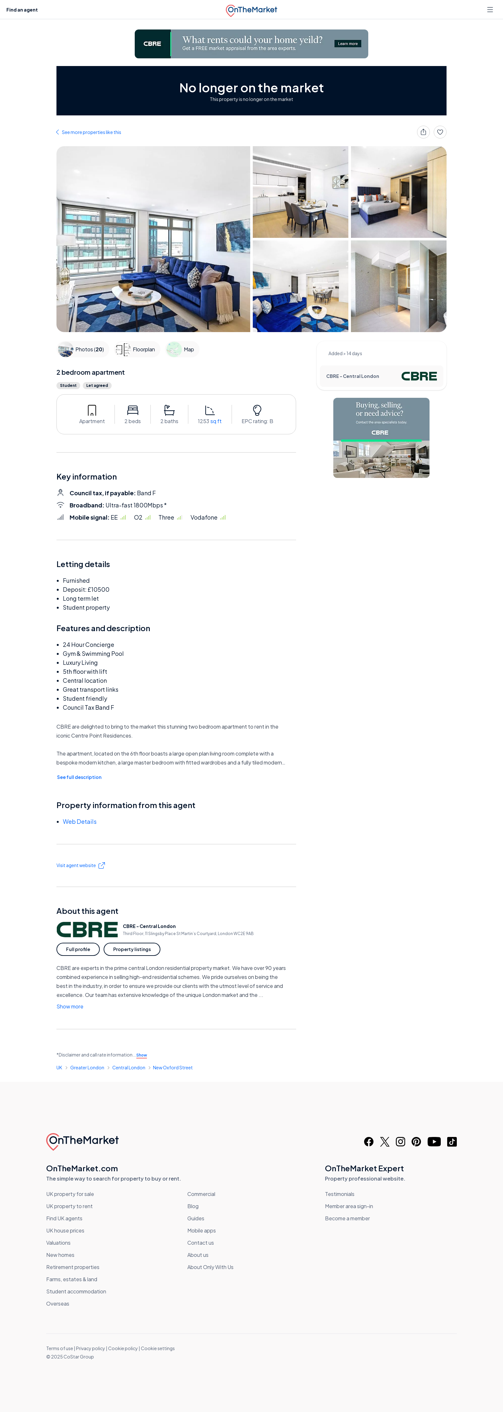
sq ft (216, 421)
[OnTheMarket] (251, 9)
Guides (195, 1218)
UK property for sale (70, 1194)
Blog (193, 1206)
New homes (60, 1254)
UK (59, 1067)
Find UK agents (64, 1218)
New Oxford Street (173, 1067)
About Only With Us (210, 1267)
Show (141, 1055)
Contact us (200, 1242)
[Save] (440, 132)
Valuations (58, 1242)
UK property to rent (69, 1206)
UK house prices (65, 1230)
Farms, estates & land (71, 1279)
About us (198, 1254)
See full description (79, 777)
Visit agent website (80, 865)
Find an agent (22, 10)
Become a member (347, 1218)
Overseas (57, 1303)
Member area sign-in (349, 1206)
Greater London (87, 1067)
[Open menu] (491, 9)
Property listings (132, 949)
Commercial (201, 1194)
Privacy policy (90, 1348)
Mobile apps (201, 1230)
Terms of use (59, 1348)
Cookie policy (123, 1348)
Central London (128, 1067)
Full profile (78, 949)
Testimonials (339, 1194)
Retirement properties (72, 1267)
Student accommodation (76, 1291)
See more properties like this (91, 132)
